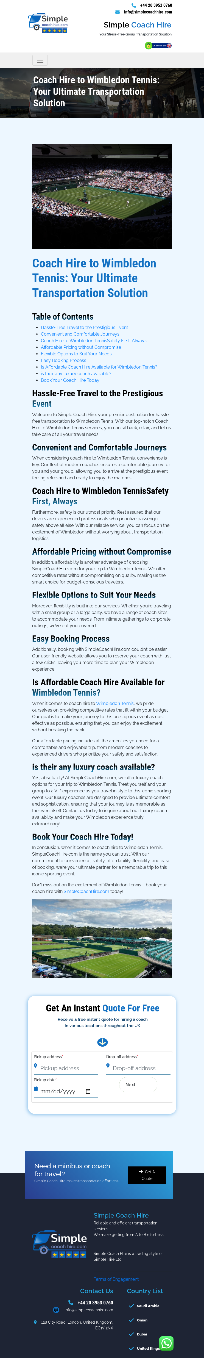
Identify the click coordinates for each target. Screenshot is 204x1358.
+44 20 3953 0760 (156, 5)
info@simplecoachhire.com (148, 12)
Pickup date (45, 1080)
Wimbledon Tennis (115, 703)
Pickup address (48, 1057)
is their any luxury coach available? (76, 373)
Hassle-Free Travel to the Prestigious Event (84, 327)
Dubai (142, 1334)
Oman (142, 1320)
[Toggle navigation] (40, 60)
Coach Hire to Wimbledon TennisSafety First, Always (94, 340)
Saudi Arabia (148, 1306)
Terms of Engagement (116, 1279)
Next (134, 1084)
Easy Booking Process (63, 360)
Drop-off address (122, 1057)
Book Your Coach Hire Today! (70, 380)
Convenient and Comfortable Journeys (80, 334)
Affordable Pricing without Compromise (81, 347)
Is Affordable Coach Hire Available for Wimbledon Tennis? (99, 367)
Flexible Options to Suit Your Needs (76, 353)
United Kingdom (151, 1348)
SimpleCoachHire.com (86, 891)
